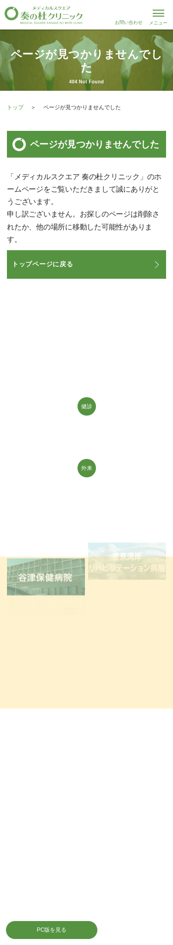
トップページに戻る (42, 264)
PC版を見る (52, 930)
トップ (15, 107)
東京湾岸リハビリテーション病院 (127, 556)
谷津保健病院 (46, 569)
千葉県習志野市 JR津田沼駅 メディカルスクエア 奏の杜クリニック (86, 14)
